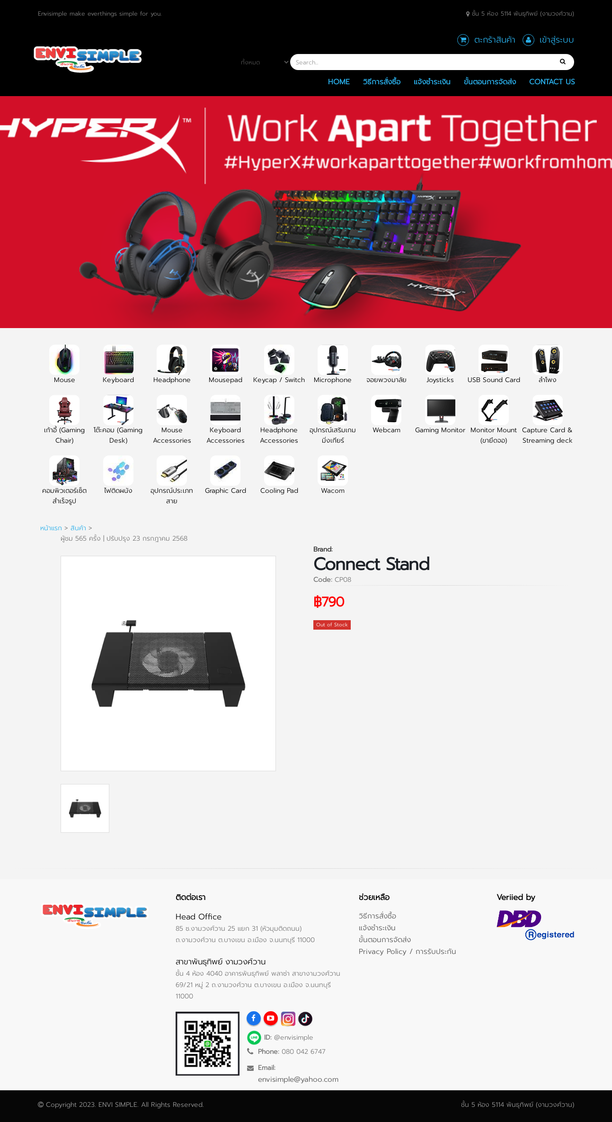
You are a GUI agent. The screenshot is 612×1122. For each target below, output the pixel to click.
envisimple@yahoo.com (298, 1079)
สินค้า (78, 528)
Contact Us (552, 81)
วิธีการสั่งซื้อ (381, 81)
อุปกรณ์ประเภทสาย (172, 485)
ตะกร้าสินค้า (494, 39)
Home (339, 81)
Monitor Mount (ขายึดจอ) (493, 425)
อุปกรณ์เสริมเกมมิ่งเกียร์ (333, 425)
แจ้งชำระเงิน (432, 81)
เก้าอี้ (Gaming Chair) (64, 425)
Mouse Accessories (172, 425)
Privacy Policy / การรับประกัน (407, 951)
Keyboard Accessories (225, 425)
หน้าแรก (51, 528)
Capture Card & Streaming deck (547, 425)
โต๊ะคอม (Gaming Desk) (118, 425)
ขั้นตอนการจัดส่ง (490, 81)
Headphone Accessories (279, 425)
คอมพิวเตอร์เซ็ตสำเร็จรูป (64, 485)
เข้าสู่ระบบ (557, 39)
